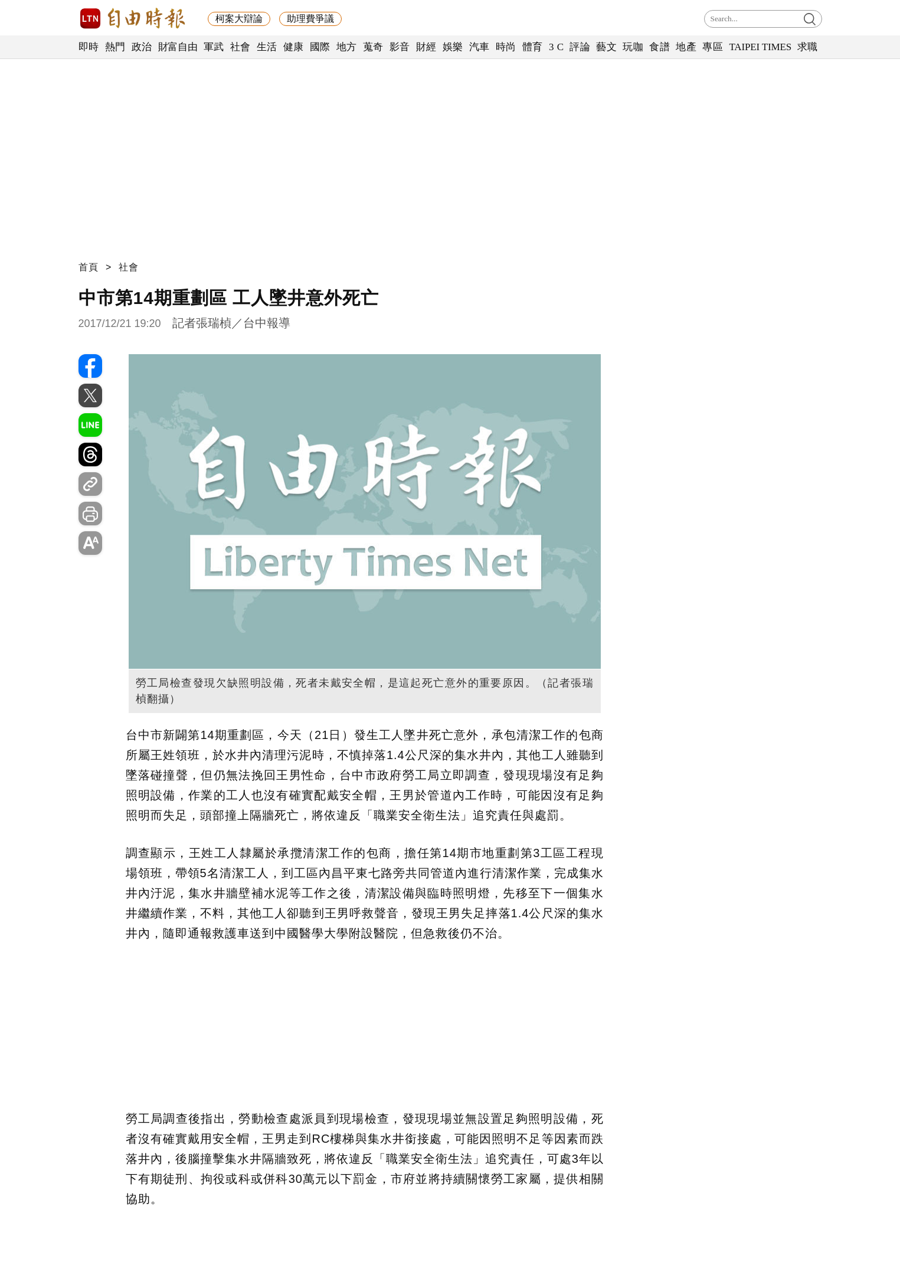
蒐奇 (373, 47)
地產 (686, 47)
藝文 (606, 47)
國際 (320, 47)
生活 (267, 47)
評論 (580, 47)
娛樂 (453, 47)
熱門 (115, 47)
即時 (88, 47)
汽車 (479, 47)
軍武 (214, 47)
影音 (400, 47)
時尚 (506, 47)
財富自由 (178, 47)
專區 (712, 47)
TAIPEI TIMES (760, 47)
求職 (807, 47)
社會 (240, 47)
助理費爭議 (310, 19)
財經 (426, 47)
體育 (532, 47)
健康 (293, 47)
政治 (142, 47)
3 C (556, 47)
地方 (346, 47)
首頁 (88, 267)
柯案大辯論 (239, 19)
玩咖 (633, 47)
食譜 (659, 47)
